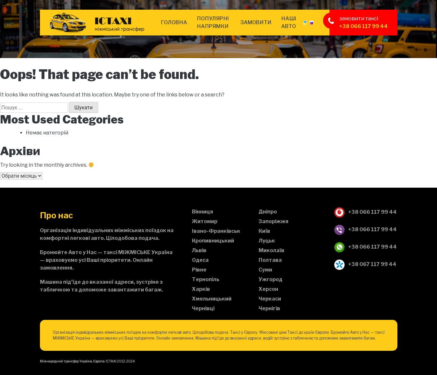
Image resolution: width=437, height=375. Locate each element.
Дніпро (268, 212)
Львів (199, 250)
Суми (265, 270)
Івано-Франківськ (216, 231)
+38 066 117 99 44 (363, 26)
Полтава (270, 260)
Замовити (255, 22)
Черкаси (270, 299)
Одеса (200, 260)
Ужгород (270, 279)
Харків (201, 289)
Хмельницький (212, 299)
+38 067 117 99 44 (365, 264)
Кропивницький (213, 241)
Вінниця (202, 212)
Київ (264, 231)
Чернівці (203, 308)
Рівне (199, 270)
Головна (174, 22)
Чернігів (269, 308)
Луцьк (267, 241)
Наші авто (288, 22)
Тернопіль (205, 279)
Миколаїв (271, 250)
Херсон (268, 289)
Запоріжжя (274, 221)
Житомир (204, 221)
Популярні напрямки (213, 22)
